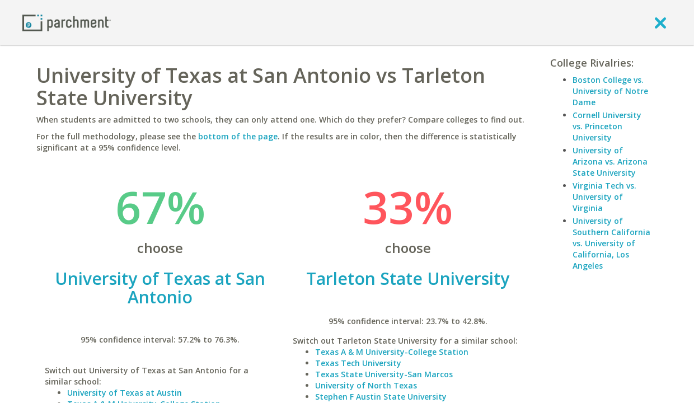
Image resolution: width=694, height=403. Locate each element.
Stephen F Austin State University (381, 396)
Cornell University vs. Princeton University (607, 126)
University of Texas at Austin (124, 392)
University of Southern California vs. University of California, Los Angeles (611, 243)
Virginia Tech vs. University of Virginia (604, 196)
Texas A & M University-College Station (391, 351)
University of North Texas (366, 385)
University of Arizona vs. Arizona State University (610, 161)
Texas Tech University (358, 363)
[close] (660, 22)
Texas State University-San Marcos (384, 374)
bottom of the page (238, 136)
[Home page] (66, 22)
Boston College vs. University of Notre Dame (610, 90)
